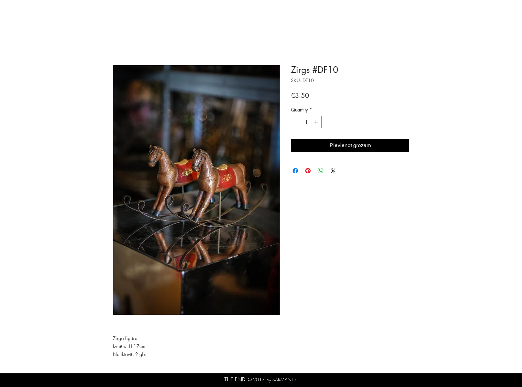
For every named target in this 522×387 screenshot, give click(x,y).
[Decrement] (296, 122)
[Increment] (316, 122)
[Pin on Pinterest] (308, 171)
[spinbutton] (306, 122)
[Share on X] (333, 171)
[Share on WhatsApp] (321, 171)
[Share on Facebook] (295, 171)
